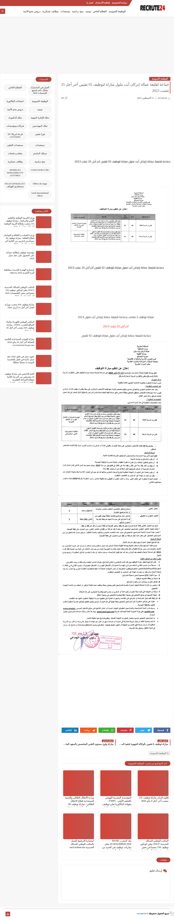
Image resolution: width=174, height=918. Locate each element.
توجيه (88, 11)
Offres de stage (40, 183)
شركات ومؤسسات (15, 126)
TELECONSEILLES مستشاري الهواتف (14, 185)
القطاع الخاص (100, 11)
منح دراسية (77, 11)
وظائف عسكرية (50, 11)
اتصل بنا (89, 3)
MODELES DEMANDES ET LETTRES (15, 173)
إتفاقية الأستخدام (102, 3)
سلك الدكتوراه (15, 117)
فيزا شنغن (40, 134)
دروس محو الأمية (31, 11)
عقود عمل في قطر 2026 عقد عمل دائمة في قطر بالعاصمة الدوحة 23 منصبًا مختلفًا (20, 359)
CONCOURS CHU (40, 170)
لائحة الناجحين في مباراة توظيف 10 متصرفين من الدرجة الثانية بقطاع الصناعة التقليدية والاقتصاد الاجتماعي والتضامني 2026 (19, 380)
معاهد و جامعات (15, 153)
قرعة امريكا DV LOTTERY (15, 135)
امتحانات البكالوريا (15, 101)
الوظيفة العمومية (117, 11)
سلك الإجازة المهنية (40, 117)
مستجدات (65, 11)
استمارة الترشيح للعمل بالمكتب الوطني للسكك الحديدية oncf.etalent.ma (82, 844)
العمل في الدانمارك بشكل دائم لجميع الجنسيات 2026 (40, 90)
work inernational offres (40, 194)
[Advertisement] (87, 47)
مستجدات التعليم (15, 145)
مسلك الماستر (40, 153)
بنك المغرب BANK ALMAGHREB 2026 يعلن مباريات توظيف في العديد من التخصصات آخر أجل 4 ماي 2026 (116, 847)
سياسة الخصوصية (119, 3)
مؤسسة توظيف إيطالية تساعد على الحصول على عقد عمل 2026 (20, 255)
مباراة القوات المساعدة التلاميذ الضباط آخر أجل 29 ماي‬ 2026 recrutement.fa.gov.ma (19, 342)
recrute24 (141, 913)
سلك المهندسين (39, 126)
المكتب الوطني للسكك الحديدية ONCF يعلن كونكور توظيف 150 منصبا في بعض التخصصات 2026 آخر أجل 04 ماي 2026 (154, 847)
